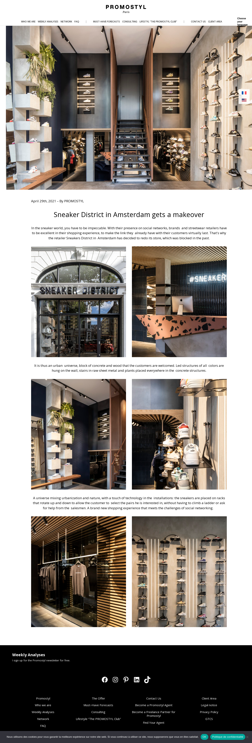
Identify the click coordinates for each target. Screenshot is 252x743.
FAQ (43, 726)
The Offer (98, 698)
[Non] (247, 737)
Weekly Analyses (43, 712)
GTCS (209, 719)
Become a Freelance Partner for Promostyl (153, 714)
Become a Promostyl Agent (153, 705)
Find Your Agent (153, 723)
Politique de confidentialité (227, 736)
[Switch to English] (244, 100)
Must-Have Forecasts (98, 705)
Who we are (43, 705)
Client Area (209, 698)
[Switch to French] (244, 93)
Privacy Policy (209, 712)
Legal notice (209, 705)
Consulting (98, 712)
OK (204, 736)
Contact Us (153, 698)
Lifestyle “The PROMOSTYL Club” (98, 719)
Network (43, 719)
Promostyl (43, 698)
